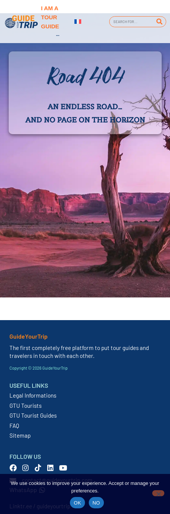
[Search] (159, 22)
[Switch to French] (78, 21)
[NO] (158, 493)
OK (77, 503)
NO (96, 503)
